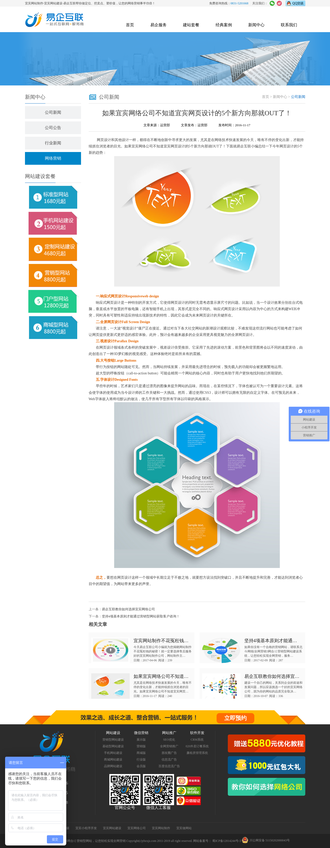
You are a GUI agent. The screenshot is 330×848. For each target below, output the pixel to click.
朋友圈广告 (169, 753)
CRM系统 (197, 739)
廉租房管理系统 (197, 753)
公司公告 (53, 127)
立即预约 (235, 718)
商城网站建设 (113, 759)
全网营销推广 (169, 746)
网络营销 (53, 158)
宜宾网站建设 (112, 828)
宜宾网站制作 (161, 828)
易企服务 (158, 25)
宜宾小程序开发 (86, 828)
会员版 (141, 766)
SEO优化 (169, 739)
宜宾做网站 (184, 828)
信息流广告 (169, 759)
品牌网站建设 (113, 766)
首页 (130, 25)
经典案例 (224, 25)
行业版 (141, 759)
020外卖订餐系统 (197, 746)
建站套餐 (191, 25)
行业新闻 (53, 143)
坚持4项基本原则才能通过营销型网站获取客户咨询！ (141, 616)
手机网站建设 (113, 753)
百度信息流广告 (169, 766)
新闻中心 (256, 25)
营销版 (141, 746)
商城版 (141, 753)
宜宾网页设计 (174, 146)
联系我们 (289, 25)
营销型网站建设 (113, 739)
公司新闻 (53, 112)
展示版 (141, 739)
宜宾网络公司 (142, 146)
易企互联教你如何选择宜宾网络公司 (128, 609)
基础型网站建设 (113, 746)
